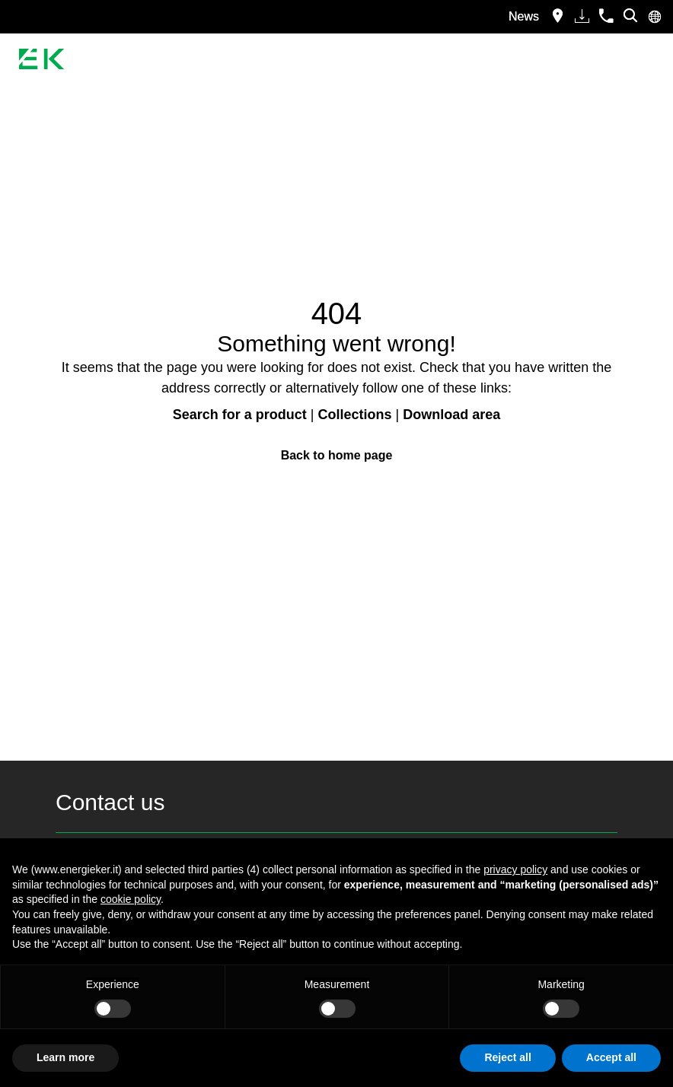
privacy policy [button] (515, 869)
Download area (451, 414)
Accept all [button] (611, 1057)
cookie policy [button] (130, 899)
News (524, 16)
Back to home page (337, 455)
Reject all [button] (507, 1057)
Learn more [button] (65, 1057)
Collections (355, 414)
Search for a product (240, 414)
